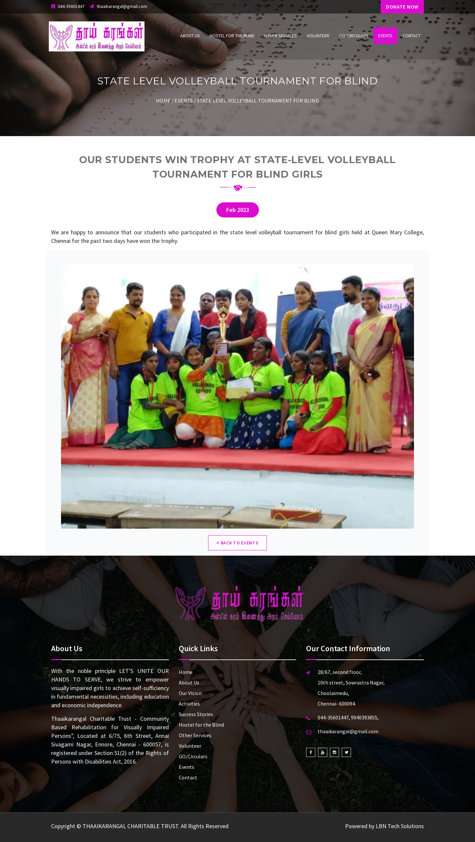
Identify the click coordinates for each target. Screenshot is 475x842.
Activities (189, 703)
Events (385, 36)
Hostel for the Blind (232, 36)
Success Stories (196, 714)
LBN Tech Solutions (400, 826)
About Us (190, 36)
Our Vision (190, 693)
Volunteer (318, 36)
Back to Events (237, 543)
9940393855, (365, 717)
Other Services (280, 36)
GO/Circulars (353, 36)
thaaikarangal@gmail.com (122, 6)
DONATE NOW (402, 7)
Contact (411, 36)
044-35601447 (71, 6)
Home (163, 100)
